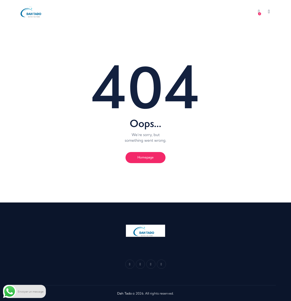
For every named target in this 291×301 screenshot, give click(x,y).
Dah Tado (124, 293)
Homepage (145, 157)
